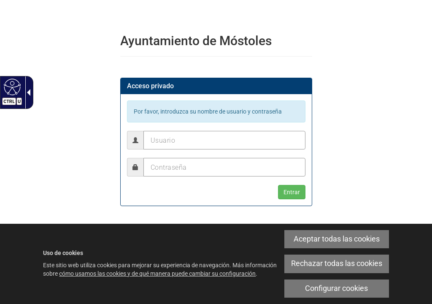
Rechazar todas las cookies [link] (336, 263)
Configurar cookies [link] (336, 288)
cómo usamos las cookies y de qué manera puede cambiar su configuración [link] (157, 273)
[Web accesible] (11, 86)
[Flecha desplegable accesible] (27, 92)
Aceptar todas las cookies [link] (337, 239)
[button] (291, 192)
